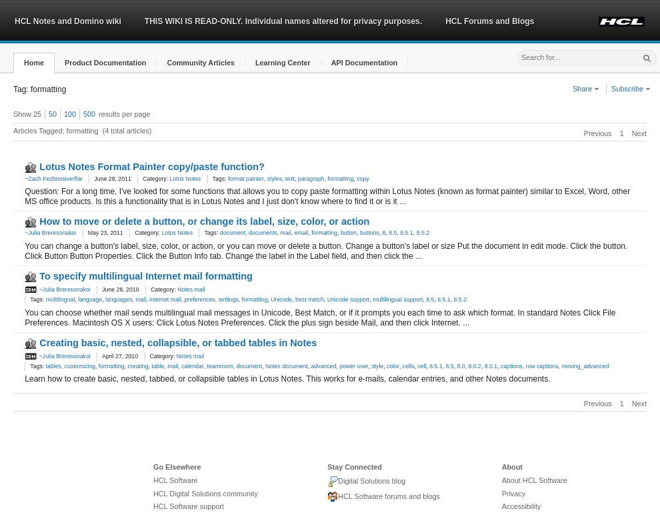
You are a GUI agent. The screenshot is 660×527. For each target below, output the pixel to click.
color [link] (393, 366)
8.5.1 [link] (406, 232)
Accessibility (521, 506)
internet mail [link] (165, 299)
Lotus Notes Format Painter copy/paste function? (151, 166)
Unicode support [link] (348, 299)
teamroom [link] (220, 366)
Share (586, 89)
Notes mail (191, 289)
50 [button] (53, 114)
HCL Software (175, 480)
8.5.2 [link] (423, 232)
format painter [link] (246, 178)
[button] (34, 63)
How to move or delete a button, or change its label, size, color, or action (204, 221)
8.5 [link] (393, 232)
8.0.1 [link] (491, 366)
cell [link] (421, 366)
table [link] (157, 366)
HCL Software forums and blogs (383, 497)
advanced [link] (323, 366)
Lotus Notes (185, 178)
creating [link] (138, 366)
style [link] (377, 366)
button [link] (349, 232)
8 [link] (384, 232)
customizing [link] (80, 366)
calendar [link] (192, 366)
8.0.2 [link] (474, 366)
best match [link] (309, 299)
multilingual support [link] (398, 299)
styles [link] (274, 178)
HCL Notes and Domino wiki (68, 21)
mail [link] (286, 232)
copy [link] (363, 178)
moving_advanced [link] (585, 366)
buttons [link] (369, 232)
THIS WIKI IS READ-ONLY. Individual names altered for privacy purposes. (283, 21)
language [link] (90, 299)
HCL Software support (188, 506)
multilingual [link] (60, 299)
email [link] (301, 232)
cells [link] (408, 366)
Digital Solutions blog (366, 481)
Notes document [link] (286, 366)
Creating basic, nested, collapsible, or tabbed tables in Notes (178, 343)
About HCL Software (534, 480)
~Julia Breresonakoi (50, 232)
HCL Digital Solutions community (205, 494)
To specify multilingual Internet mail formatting (146, 276)
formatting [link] (341, 178)
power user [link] (353, 366)
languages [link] (118, 299)
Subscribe (631, 89)
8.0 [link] (461, 366)
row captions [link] (541, 366)
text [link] (290, 178)
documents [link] (263, 232)
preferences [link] (200, 299)
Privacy (513, 494)
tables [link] (53, 366)
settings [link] (229, 299)
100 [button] (70, 114)
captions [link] (512, 366)
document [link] (232, 232)
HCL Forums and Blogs (489, 21)
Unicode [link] (281, 299)
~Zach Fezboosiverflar (54, 178)
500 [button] (89, 114)
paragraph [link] (311, 178)
